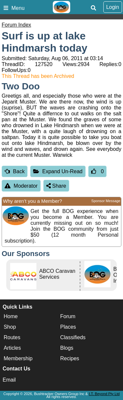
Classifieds (73, 337)
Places (68, 327)
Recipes (69, 358)
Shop (10, 327)
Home (11, 316)
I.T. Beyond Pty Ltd (104, 394)
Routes (12, 337)
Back (15, 171)
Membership (18, 358)
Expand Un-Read (57, 171)
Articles (12, 348)
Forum (67, 316)
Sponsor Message (105, 201)
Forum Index (16, 25)
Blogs (66, 348)
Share (56, 186)
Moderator (21, 186)
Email (9, 380)
